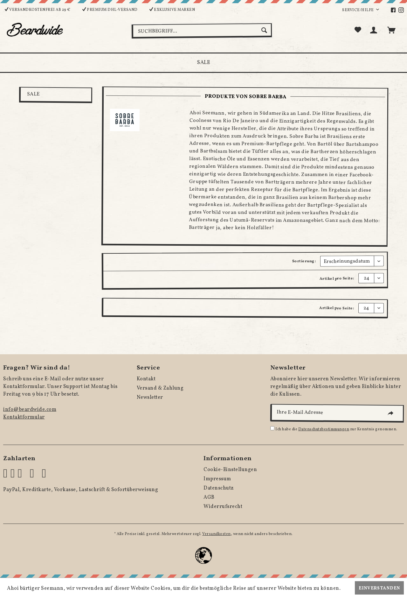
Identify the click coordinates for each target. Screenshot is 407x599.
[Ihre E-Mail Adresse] (337, 413)
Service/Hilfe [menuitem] (358, 10)
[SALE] (203, 62)
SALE (33, 94)
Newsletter (150, 397)
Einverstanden (379, 588)
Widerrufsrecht (223, 506)
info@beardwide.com (29, 409)
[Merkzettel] (358, 30)
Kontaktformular (24, 417)
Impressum (217, 479)
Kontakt (146, 379)
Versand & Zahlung (160, 388)
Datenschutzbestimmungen (323, 429)
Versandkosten (216, 534)
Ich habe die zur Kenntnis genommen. (336, 429)
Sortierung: (304, 261)
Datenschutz (219, 488)
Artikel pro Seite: (337, 278)
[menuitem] (394, 10)
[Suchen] (265, 30)
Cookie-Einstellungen (230, 469)
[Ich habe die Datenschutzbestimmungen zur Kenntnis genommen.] (272, 428)
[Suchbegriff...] (202, 31)
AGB (209, 497)
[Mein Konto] (375, 30)
